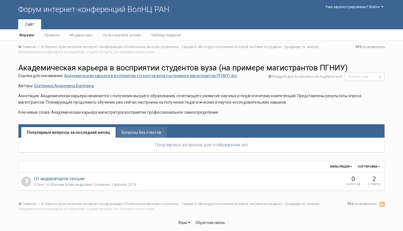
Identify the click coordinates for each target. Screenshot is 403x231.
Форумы (26, 35)
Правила (52, 35)
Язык (184, 222)
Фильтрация (341, 166)
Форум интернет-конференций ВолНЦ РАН (93, 9)
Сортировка (369, 166)
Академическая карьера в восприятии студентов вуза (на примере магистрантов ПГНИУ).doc (150, 75)
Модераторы (81, 35)
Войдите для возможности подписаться (307, 76)
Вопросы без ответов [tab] (141, 132)
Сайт (29, 24)
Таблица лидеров (166, 35)
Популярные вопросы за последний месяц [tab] (68, 132)
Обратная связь (210, 222)
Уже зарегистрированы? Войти (354, 7)
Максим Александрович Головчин (80, 184)
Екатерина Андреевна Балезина (64, 86)
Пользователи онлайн (122, 35)
